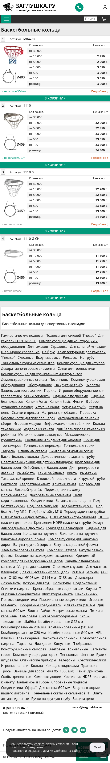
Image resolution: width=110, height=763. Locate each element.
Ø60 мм (78, 572)
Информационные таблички (67, 423)
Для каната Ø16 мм (79, 605)
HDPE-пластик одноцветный (24, 517)
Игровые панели (14, 665)
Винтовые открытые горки (71, 451)
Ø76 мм (92, 572)
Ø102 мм (16, 577)
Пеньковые (69, 654)
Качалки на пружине (40, 533)
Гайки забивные (51, 473)
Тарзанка (24, 643)
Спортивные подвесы (69, 682)
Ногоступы (62, 583)
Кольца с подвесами (62, 665)
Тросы (6, 671)
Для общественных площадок (44, 572)
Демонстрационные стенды (24, 379)
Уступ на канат (47, 407)
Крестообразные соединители (58, 588)
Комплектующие (47, 676)
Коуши (91, 588)
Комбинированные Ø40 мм (70, 632)
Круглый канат (64, 484)
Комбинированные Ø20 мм (23, 632)
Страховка (59, 346)
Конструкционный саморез (23, 649)
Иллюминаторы (14, 495)
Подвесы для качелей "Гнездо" (71, 335)
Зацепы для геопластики (21, 390)
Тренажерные (28, 638)
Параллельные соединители (62, 599)
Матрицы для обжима (59, 412)
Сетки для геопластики (76, 368)
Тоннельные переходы (42, 445)
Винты (72, 473)
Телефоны (66, 660)
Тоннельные (78, 649)
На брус (48, 352)
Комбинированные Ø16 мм (23, 627)
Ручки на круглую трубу (50, 698)
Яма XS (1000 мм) (60, 671)
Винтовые (57, 649)
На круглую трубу (68, 385)
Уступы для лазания (33, 566)
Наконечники (86, 594)
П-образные (83, 643)
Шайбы (30, 621)
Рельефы (70, 357)
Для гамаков (38, 346)
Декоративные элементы (50, 495)
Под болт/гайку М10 (77, 506)
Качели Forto (36, 401)
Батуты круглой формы (32, 544)
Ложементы (11, 583)
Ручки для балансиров (64, 528)
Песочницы (59, 379)
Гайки (45, 610)
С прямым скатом (32, 451)
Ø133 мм (65, 577)
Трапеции (89, 665)
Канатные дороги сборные (23, 539)
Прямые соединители (19, 599)
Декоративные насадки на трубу (68, 456)
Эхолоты (93, 385)
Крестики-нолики (92, 660)
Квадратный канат (35, 484)
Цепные (87, 654)
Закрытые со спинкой (60, 638)
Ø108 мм (32, 577)
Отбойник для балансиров (45, 467)
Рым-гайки (88, 473)
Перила (50, 390)
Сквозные (25, 357)
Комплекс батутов (62, 550)
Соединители (42, 500)
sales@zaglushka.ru (87, 707)
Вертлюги (9, 484)
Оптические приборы (38, 660)
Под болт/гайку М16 (45, 511)
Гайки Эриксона (90, 671)
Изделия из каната (39, 429)
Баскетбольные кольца (20, 456)
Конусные (62, 643)
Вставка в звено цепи (73, 500)
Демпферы (84, 577)
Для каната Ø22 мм (54, 687)
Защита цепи (83, 698)
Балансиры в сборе (33, 682)
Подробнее (99, 91)
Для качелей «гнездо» (88, 346)
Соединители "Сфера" (19, 687)
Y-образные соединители (40, 605)
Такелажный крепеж (17, 478)
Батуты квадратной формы (76, 544)
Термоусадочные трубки (84, 511)
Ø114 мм (49, 577)
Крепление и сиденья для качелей (53, 440)
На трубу (87, 357)
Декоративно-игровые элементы (28, 368)
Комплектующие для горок (35, 654)
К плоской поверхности (56, 478)
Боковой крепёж (28, 489)
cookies (39, 744)
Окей (97, 747)
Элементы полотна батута (22, 550)
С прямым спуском (68, 566)
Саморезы (28, 616)
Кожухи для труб (36, 583)
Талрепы (8, 451)
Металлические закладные (40, 434)
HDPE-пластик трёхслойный (73, 517)
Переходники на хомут (63, 489)
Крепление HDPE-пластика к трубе (62, 522)
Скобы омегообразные (58, 616)
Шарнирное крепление (20, 352)
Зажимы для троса (29, 671)
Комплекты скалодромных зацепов (44, 555)
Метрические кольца (70, 610)
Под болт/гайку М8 (42, 506)
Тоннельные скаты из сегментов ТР (61, 693)
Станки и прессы (25, 412)
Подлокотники (85, 583)
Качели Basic (60, 401)
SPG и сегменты (37, 396)
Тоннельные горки (79, 445)
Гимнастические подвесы (22, 335)
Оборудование (40, 385)
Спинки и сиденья (15, 588)
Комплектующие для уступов (81, 363)
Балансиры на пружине (79, 533)
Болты (33, 610)
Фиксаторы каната (57, 594)
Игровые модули (27, 423)
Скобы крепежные (16, 676)
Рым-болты (26, 473)
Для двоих (43, 643)
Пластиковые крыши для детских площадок (37, 462)
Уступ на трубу (74, 407)
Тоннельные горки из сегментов (27, 363)
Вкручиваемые (48, 357)
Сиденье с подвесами (70, 396)
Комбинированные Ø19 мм (70, 627)
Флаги (78, 401)
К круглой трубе (91, 478)
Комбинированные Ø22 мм (60, 621)
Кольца (37, 665)
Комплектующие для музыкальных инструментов (41, 374)
